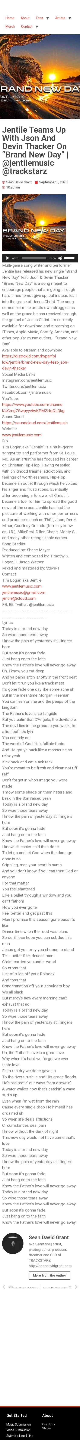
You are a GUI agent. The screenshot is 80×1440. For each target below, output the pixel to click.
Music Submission (18, 1424)
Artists (60, 18)
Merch (10, 26)
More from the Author (49, 1275)
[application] (40, 258)
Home (9, 18)
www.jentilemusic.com (22, 434)
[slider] (34, 258)
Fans (39, 18)
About (25, 18)
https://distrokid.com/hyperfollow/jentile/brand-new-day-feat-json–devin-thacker (36, 362)
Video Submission (18, 1430)
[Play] (8, 258)
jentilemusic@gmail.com (23, 592)
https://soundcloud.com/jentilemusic (35, 422)
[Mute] (60, 258)
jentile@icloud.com (19, 598)
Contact (26, 26)
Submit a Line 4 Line (19, 1435)
